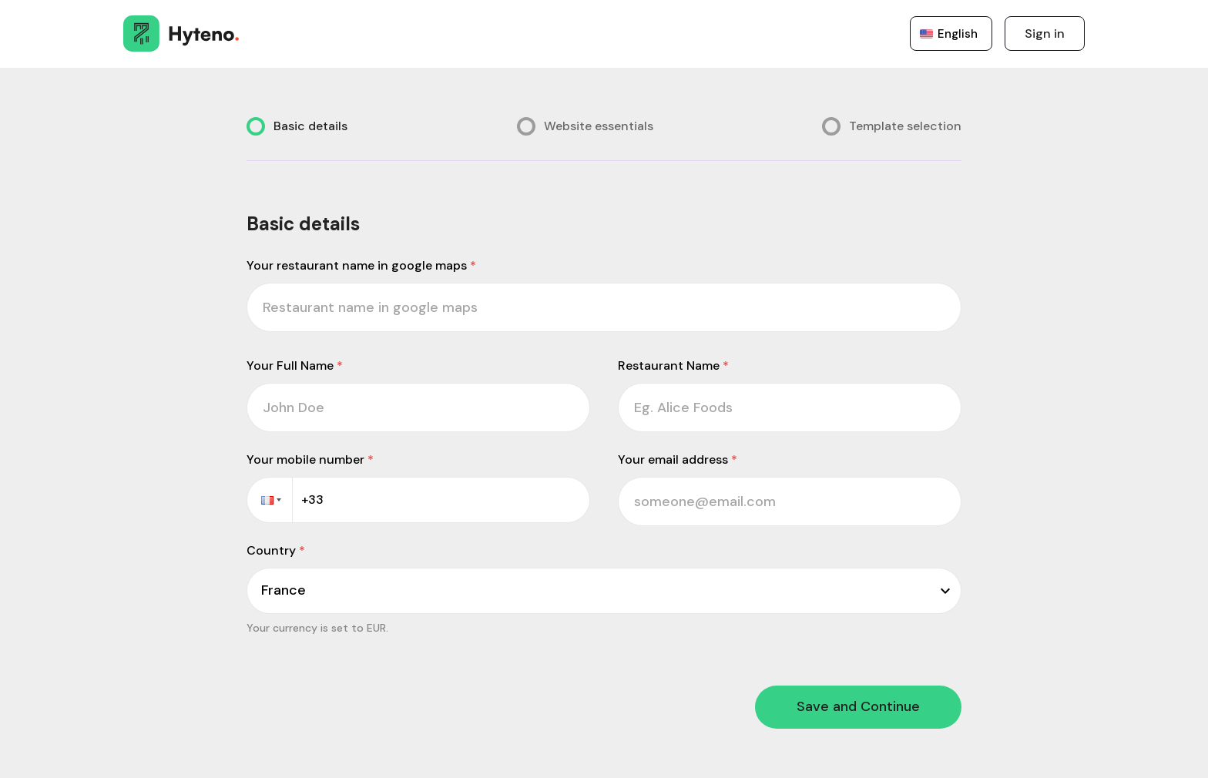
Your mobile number (310, 459)
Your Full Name (295, 365)
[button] (269, 500)
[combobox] (263, 590)
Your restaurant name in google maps (361, 265)
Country (276, 550)
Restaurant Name (673, 365)
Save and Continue (858, 706)
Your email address (677, 459)
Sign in (1045, 33)
